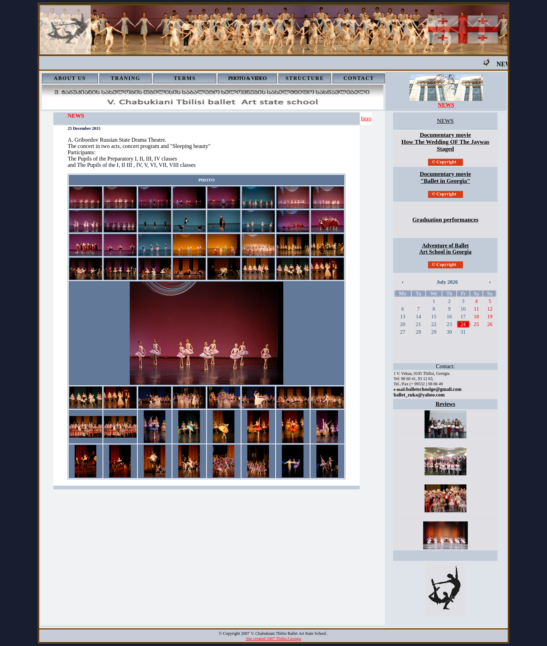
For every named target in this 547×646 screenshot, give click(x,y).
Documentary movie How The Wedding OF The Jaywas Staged (445, 142)
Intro (366, 118)
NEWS (446, 105)
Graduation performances (445, 219)
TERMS (185, 78)
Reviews (445, 404)
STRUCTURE (304, 78)
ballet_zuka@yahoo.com (419, 395)
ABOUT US (70, 78)
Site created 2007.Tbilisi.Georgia (273, 638)
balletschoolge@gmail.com (434, 389)
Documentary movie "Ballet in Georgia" (445, 177)
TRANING (126, 78)
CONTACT (359, 78)
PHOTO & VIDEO (247, 78)
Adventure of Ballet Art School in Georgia (445, 249)
